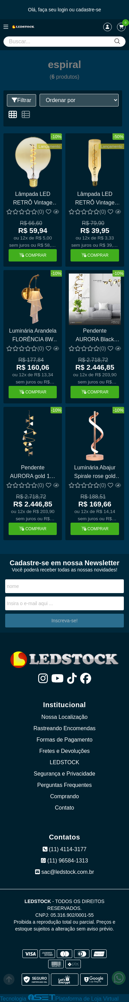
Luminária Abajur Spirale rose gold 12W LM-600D (95, 473)
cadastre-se (88, 9)
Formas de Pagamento (64, 740)
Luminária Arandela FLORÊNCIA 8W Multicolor (32, 336)
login (63, 9)
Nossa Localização (64, 717)
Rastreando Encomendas (64, 728)
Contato (64, 808)
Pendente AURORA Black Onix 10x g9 (95, 336)
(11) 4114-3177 (65, 849)
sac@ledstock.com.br (64, 872)
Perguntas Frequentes (64, 785)
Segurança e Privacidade (64, 774)
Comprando (64, 796)
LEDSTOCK (64, 762)
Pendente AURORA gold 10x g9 (33, 473)
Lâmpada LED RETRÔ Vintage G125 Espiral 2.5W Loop (33, 199)
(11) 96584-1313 (64, 861)
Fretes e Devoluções (64, 751)
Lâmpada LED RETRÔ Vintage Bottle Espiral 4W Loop (95, 199)
